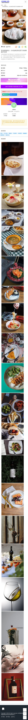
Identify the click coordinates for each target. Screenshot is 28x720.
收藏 (3, 46)
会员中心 (13, 716)
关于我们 (3, 716)
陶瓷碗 (10, 133)
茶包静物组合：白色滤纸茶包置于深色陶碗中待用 (12, 6)
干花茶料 (15, 133)
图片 (5, 5)
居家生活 (7, 135)
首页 (2, 5)
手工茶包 (5, 133)
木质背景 (20, 133)
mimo (14, 109)
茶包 (1, 133)
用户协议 (8, 716)
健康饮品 (2, 135)
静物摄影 (25, 133)
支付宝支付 (13, 94)
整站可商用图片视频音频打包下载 (14, 86)
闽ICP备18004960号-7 (10, 714)
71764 (5, 115)
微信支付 (5, 94)
